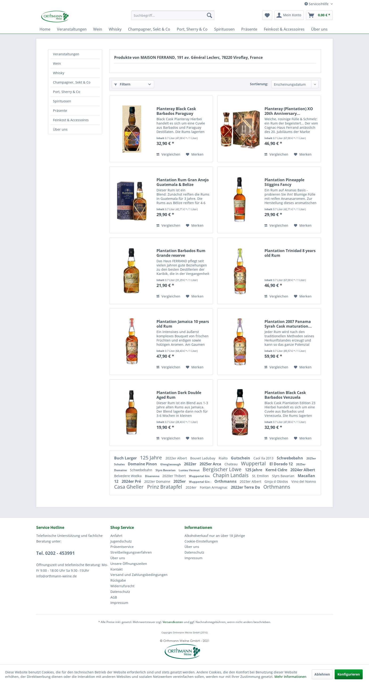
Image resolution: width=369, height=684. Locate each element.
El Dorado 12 (281, 464)
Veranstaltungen (66, 54)
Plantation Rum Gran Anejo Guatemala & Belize (182, 182)
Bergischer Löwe (223, 469)
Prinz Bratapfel (165, 486)
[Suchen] (209, 15)
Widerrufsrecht (122, 586)
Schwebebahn (290, 458)
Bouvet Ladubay (203, 458)
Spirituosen (62, 101)
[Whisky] (115, 29)
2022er (190, 464)
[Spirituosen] (224, 29)
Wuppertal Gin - (200, 482)
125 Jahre (151, 457)
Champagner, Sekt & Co (71, 82)
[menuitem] (172, 15)
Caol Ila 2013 (263, 458)
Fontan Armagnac (214, 487)
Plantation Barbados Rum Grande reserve (180, 253)
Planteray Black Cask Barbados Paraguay (176, 111)
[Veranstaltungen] (72, 29)
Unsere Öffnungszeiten (128, 563)
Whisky (58, 73)
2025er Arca (211, 464)
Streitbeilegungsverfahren (131, 552)
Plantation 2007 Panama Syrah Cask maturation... (288, 324)
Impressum (119, 602)
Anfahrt (116, 535)
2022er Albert (176, 458)
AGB (113, 597)
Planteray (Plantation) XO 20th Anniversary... (289, 111)
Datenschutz (120, 591)
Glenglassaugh (171, 464)
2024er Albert (302, 469)
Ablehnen (322, 674)
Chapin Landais (231, 475)
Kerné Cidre (276, 469)
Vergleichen (168, 154)
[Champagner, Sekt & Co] (149, 29)
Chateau (232, 464)
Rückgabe (118, 580)
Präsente (60, 110)
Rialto (224, 458)
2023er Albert (251, 481)
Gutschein (241, 458)
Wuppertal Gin (199, 476)
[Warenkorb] (319, 15)
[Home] (45, 29)
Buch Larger (126, 458)
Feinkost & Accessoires (71, 120)
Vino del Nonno (303, 481)
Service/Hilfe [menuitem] (317, 4)
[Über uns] (319, 29)
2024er (191, 487)
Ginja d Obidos (277, 481)
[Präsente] (249, 29)
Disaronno (152, 476)
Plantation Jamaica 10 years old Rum (182, 324)
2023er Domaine (157, 481)
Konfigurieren (348, 674)
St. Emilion (261, 476)
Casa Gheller (129, 486)
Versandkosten (173, 622)
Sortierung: (259, 84)
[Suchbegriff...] (172, 15)
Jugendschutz (121, 541)
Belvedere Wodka (128, 476)
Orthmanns (225, 481)
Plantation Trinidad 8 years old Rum (290, 253)
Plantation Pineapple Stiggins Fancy (284, 182)
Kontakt (116, 569)
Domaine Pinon (143, 464)
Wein (57, 63)
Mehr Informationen (290, 676)
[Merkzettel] (267, 15)
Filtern (122, 84)
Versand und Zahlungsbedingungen (139, 574)
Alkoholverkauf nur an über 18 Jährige (214, 535)
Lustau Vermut (189, 470)
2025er (180, 481)
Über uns (60, 129)
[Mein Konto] (289, 15)
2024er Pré (132, 481)
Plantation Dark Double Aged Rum (178, 395)
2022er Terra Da (246, 487)
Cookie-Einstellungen (201, 541)
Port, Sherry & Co (66, 91)
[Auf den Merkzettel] (195, 154)
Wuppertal (254, 463)
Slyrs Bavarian (166, 470)
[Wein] (97, 29)
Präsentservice (122, 546)
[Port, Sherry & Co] (192, 29)
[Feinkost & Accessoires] (284, 29)
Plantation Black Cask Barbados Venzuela (285, 395)
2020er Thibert (174, 476)
